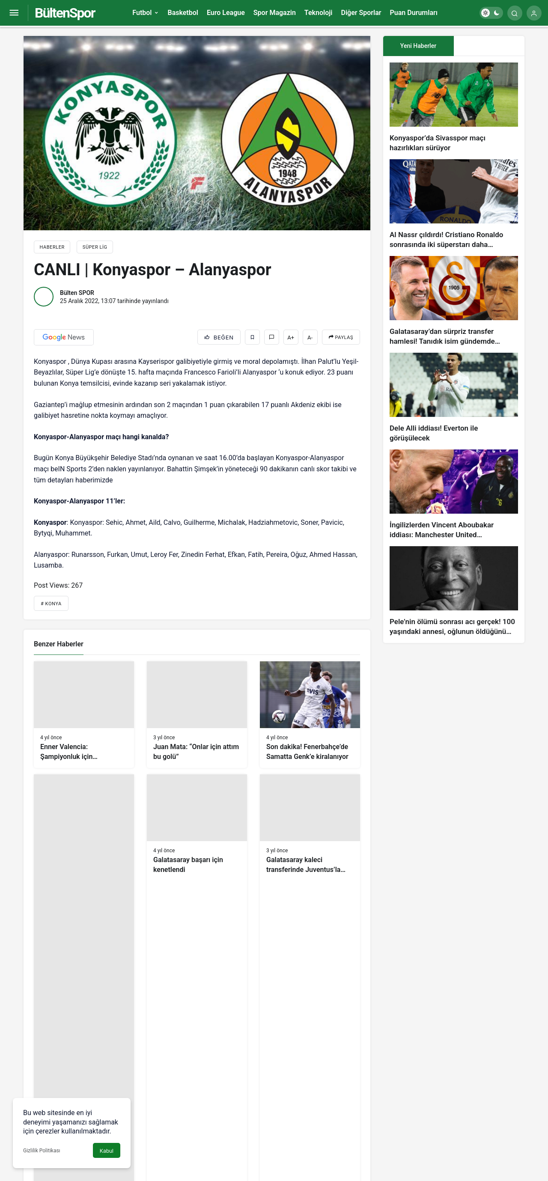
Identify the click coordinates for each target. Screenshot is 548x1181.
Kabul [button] (106, 1151)
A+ (290, 337)
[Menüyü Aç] (13, 13)
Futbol (142, 13)
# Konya (51, 604)
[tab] (489, 46)
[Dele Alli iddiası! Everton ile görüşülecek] (454, 398)
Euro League (226, 13)
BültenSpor (65, 13)
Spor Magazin (274, 13)
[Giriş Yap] (534, 13)
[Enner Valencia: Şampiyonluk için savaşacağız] (84, 714)
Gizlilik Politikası (41, 1151)
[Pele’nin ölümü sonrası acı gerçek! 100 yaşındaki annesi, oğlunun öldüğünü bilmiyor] (454, 591)
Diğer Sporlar (361, 13)
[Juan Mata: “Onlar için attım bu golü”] (197, 714)
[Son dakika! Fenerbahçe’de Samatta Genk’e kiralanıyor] (310, 714)
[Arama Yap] (514, 13)
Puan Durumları (414, 13)
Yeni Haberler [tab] (418, 45)
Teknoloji (318, 13)
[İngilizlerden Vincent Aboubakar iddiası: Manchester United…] (454, 494)
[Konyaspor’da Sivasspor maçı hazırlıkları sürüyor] (454, 107)
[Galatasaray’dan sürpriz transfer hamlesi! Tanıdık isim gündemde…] (454, 301)
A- (310, 337)
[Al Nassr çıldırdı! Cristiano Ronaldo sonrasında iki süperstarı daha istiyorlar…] (454, 204)
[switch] (491, 13)
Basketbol (182, 13)
